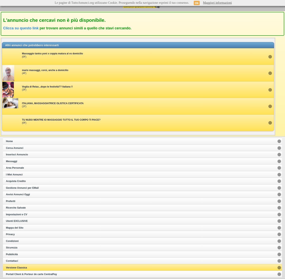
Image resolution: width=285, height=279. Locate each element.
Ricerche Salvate (16, 207)
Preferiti (10, 201)
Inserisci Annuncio (17, 154)
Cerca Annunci (14, 148)
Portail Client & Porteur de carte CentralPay (31, 274)
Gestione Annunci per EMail (22, 188)
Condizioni (12, 241)
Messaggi (11, 161)
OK (197, 3)
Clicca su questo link (21, 28)
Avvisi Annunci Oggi (18, 194)
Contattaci (12, 261)
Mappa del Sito (14, 227)
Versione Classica (16, 267)
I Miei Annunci (14, 174)
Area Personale (15, 167)
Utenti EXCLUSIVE (17, 221)
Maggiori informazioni (217, 2)
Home (9, 141)
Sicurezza (11, 247)
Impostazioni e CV (16, 214)
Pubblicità (12, 254)
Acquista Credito (16, 181)
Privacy (10, 234)
